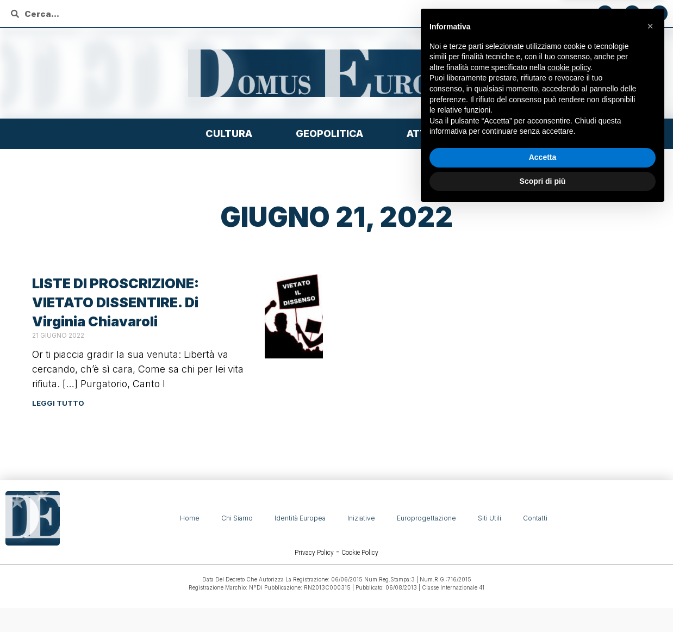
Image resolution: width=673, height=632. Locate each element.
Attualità (437, 133)
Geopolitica (332, 133)
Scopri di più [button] (543, 602)
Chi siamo (237, 518)
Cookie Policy (359, 552)
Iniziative (361, 518)
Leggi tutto (58, 403)
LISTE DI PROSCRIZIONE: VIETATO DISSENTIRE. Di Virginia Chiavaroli (115, 302)
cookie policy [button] (568, 489)
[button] (650, 447)
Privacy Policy (314, 552)
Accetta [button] (543, 578)
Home (190, 518)
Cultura (231, 133)
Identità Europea (300, 518)
